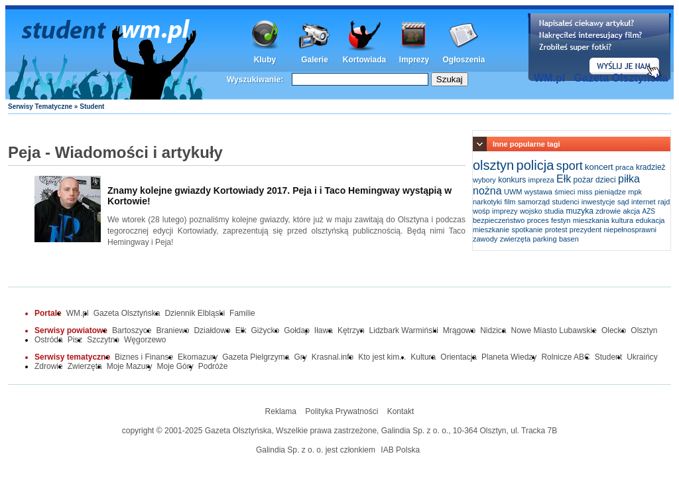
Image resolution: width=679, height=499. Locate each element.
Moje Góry (174, 366)
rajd (664, 202)
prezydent (585, 230)
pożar (583, 179)
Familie (242, 313)
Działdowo (212, 330)
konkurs (512, 179)
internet (643, 202)
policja (535, 165)
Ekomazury (197, 357)
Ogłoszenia (463, 59)
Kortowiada (364, 59)
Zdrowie (48, 366)
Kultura (423, 357)
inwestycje (598, 202)
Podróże (213, 366)
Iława (323, 330)
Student (608, 357)
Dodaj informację (599, 47)
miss (585, 192)
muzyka (579, 211)
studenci (565, 202)
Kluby (265, 59)
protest (556, 230)
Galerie (314, 59)
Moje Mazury (130, 366)
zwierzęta (515, 239)
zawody (485, 239)
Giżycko (265, 330)
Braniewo (172, 330)
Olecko (613, 330)
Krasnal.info (332, 357)
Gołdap (297, 330)
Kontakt (400, 411)
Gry (300, 357)
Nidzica (493, 330)
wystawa (538, 192)
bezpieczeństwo (499, 220)
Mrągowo (459, 330)
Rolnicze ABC (565, 357)
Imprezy (414, 59)
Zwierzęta (85, 366)
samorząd (534, 202)
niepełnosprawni (629, 230)
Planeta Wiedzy (508, 357)
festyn (560, 220)
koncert (599, 167)
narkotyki (487, 202)
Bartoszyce (131, 330)
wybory (484, 180)
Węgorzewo (145, 339)
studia (554, 211)
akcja (632, 211)
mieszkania (591, 220)
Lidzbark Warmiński (403, 330)
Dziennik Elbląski (194, 313)
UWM (513, 192)
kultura (622, 220)
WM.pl (549, 78)
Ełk (563, 178)
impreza (541, 180)
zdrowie (608, 211)
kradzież (651, 167)
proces (538, 220)
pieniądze (610, 192)
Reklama (280, 411)
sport (569, 166)
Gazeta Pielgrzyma (255, 357)
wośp (481, 211)
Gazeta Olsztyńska (621, 78)
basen (569, 239)
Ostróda (48, 339)
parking (544, 239)
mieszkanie (491, 230)
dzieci (605, 179)
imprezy (505, 211)
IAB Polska (400, 450)
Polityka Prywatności (341, 411)
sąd (623, 202)
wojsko (531, 211)
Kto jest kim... (382, 357)
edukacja (649, 220)
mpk (635, 192)
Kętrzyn (351, 330)
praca (624, 167)
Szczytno (103, 339)
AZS (649, 211)
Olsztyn (644, 330)
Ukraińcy (642, 357)
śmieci (564, 192)
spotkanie (526, 230)
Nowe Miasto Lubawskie (554, 330)
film (509, 202)
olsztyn (493, 165)
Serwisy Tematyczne (40, 106)
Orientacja (458, 357)
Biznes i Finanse (144, 357)
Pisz (75, 339)
